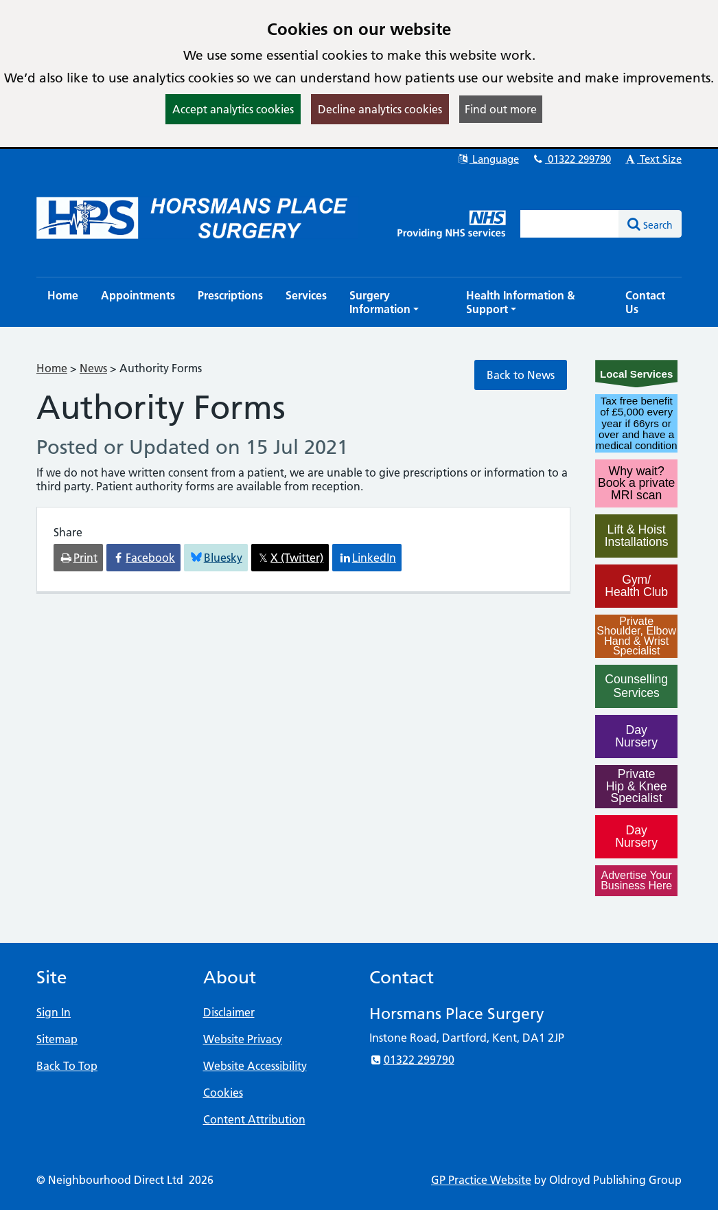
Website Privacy (242, 1039)
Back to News (521, 375)
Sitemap (57, 1039)
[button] (396, 302)
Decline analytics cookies (380, 109)
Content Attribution (254, 1119)
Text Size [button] (653, 158)
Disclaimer (229, 1012)
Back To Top (66, 1066)
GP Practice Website (481, 1180)
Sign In (53, 1012)
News (93, 368)
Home (51, 368)
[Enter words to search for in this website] (569, 224)
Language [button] (487, 158)
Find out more (501, 109)
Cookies (223, 1092)
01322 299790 (571, 158)
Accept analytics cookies (233, 109)
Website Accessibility (255, 1066)
